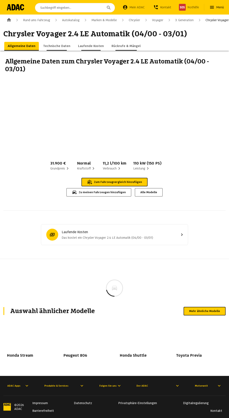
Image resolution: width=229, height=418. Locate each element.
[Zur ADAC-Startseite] (15, 7)
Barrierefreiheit (43, 411)
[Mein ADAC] (134, 7)
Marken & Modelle (100, 20)
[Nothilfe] (189, 7)
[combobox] (75, 7)
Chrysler (130, 20)
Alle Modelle (148, 192)
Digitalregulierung (196, 403)
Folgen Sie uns (110, 385)
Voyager (153, 20)
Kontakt (216, 411)
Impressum (40, 403)
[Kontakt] (162, 7)
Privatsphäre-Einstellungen (137, 403)
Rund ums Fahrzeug (32, 20)
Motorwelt (208, 385)
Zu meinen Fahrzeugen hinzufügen (99, 192)
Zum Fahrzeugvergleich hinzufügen (114, 182)
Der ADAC (158, 385)
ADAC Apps (18, 385)
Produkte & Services (64, 385)
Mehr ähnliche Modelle (204, 311)
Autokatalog (67, 20)
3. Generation (180, 20)
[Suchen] (108, 7)
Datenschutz (83, 403)
